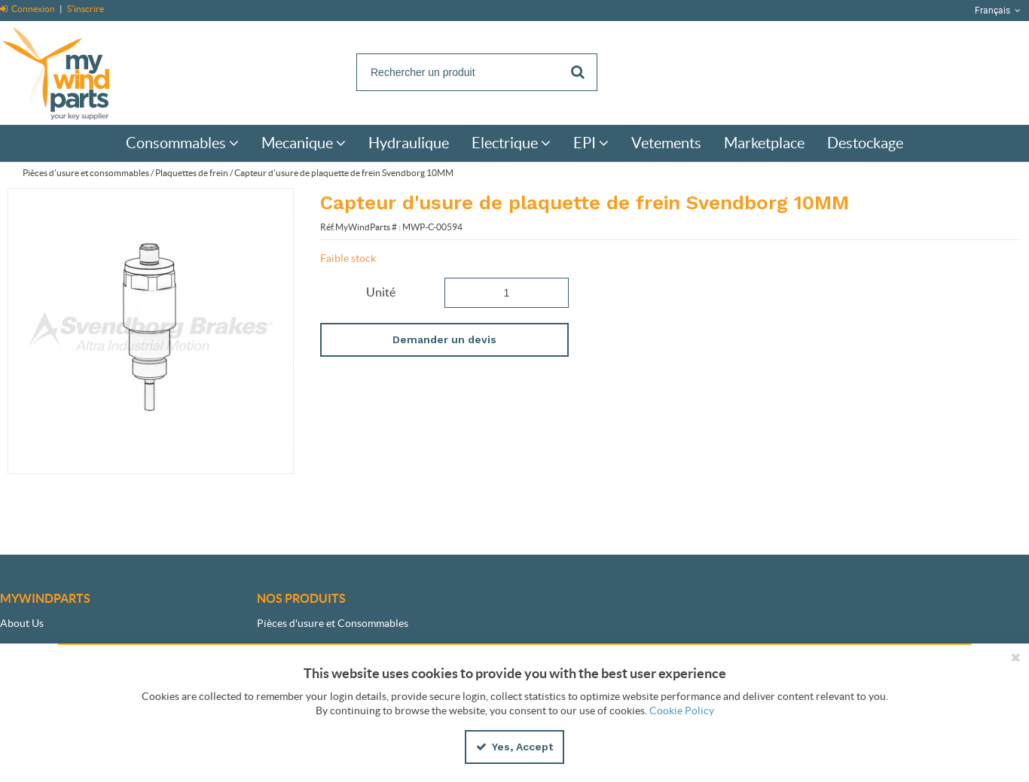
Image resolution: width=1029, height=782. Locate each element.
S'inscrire (85, 9)
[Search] (476, 72)
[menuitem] (182, 143)
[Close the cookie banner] (1015, 657)
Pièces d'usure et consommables (86, 173)
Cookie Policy (681, 710)
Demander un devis (444, 339)
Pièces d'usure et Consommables (332, 623)
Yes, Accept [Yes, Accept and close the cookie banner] (514, 747)
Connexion (28, 9)
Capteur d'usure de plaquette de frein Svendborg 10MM (343, 173)
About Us (22, 623)
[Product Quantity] (506, 293)
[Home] (71, 71)
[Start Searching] (578, 72)
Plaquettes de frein (191, 173)
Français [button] (999, 10)
